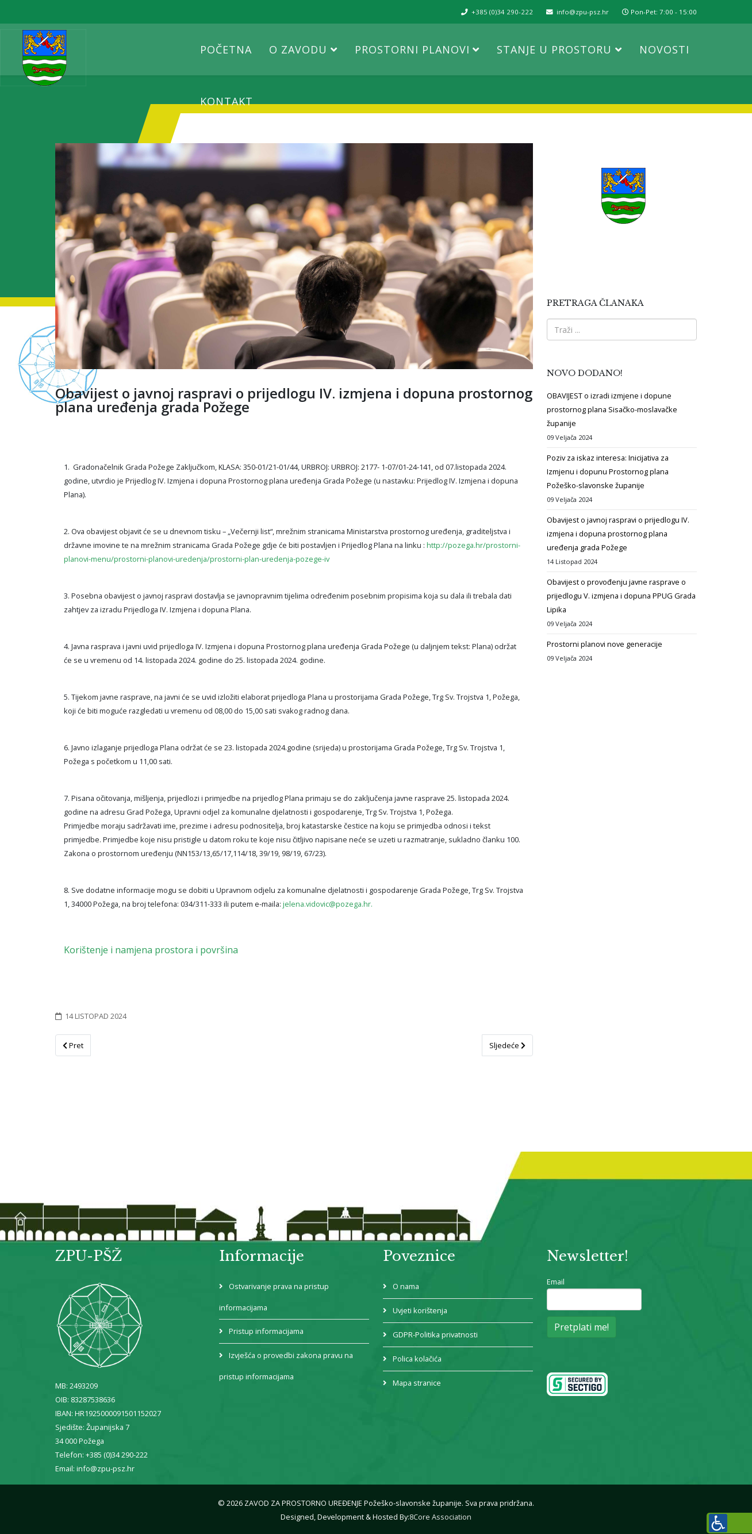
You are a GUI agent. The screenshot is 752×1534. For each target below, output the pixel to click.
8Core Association (440, 1517)
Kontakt (226, 101)
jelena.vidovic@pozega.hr (327, 904)
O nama (405, 1286)
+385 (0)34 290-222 (502, 11)
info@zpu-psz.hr (583, 11)
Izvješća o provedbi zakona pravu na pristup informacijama (286, 1366)
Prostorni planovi (412, 49)
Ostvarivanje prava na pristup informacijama (274, 1297)
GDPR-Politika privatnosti (434, 1334)
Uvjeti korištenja (419, 1310)
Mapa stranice (416, 1383)
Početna (226, 49)
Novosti (664, 49)
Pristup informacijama (265, 1331)
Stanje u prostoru (554, 49)
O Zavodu (298, 49)
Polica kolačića (416, 1358)
